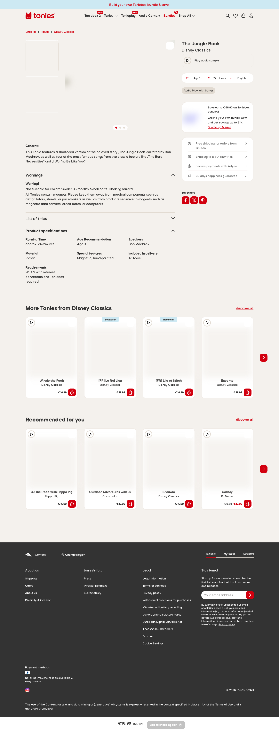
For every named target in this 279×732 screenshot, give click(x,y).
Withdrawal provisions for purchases (167, 610)
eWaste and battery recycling (162, 617)
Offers (29, 595)
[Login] (251, 15)
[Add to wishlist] (170, 46)
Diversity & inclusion (38, 610)
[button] (235, 15)
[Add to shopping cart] (72, 402)
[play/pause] (187, 60)
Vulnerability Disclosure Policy (162, 624)
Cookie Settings (153, 653)
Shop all (31, 31)
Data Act (149, 646)
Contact (35, 565)
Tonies (45, 31)
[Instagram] (27, 700)
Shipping (31, 588)
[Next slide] (263, 367)
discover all (244, 317)
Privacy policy (152, 602)
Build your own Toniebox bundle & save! (139, 4)
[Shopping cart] (243, 15)
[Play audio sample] (31, 332)
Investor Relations (95, 595)
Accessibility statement (158, 638)
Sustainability (92, 602)
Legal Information (154, 588)
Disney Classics (64, 31)
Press (87, 588)
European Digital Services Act (162, 631)
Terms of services (154, 595)
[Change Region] (73, 564)
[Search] (227, 15)
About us (31, 602)
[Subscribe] (250, 605)
